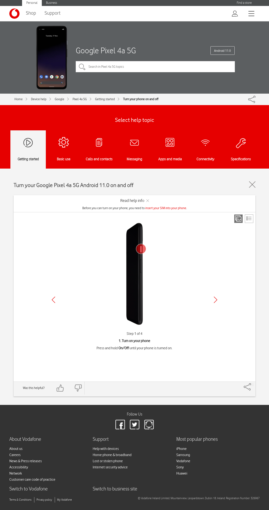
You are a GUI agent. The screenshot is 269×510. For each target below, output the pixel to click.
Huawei (181, 473)
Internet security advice (110, 467)
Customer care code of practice (32, 479)
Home (18, 99)
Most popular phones (197, 439)
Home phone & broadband (112, 455)
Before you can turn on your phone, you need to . (134, 208)
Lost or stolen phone (108, 461)
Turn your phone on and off (140, 99)
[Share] (252, 384)
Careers (15, 455)
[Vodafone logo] (14, 13)
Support (52, 13)
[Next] (215, 300)
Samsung (183, 455)
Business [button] (51, 3)
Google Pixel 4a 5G (106, 50)
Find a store (244, 3)
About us (15, 449)
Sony (180, 467)
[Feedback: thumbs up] (60, 388)
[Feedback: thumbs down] (78, 388)
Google (59, 99)
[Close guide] (252, 184)
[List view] (249, 218)
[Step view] (238, 218)
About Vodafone (25, 439)
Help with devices (106, 449)
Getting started (105, 99)
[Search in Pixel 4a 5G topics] (155, 66)
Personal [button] (32, 3)
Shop (31, 13)
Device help (38, 99)
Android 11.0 (222, 51)
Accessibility (18, 467)
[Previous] (53, 300)
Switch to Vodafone (28, 489)
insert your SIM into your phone (165, 208)
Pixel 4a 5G (80, 99)
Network (15, 473)
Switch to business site (115, 489)
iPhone (181, 449)
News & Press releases (25, 461)
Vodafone (183, 461)
